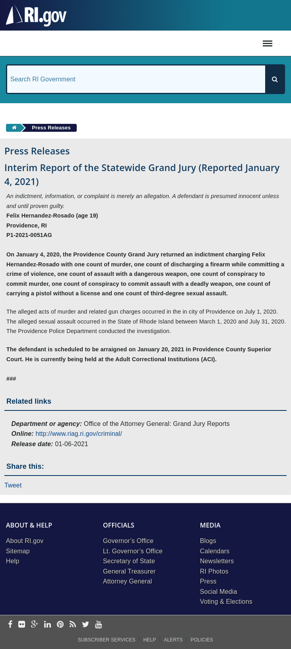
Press (208, 581)
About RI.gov (24, 540)
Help (12, 561)
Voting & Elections (226, 601)
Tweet (13, 485)
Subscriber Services (107, 640)
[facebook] (10, 625)
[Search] (274, 79)
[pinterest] (60, 625)
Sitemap (18, 551)
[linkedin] (47, 625)
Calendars (214, 551)
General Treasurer (129, 571)
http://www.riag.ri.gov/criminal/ (78, 433)
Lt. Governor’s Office (133, 551)
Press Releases (51, 128)
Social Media (218, 591)
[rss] (73, 625)
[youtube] (98, 625)
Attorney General (127, 581)
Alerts (173, 640)
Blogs (208, 540)
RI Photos (214, 571)
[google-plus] (35, 625)
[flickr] (21, 625)
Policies (202, 640)
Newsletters (217, 561)
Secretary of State (129, 561)
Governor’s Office (128, 540)
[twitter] (85, 625)
